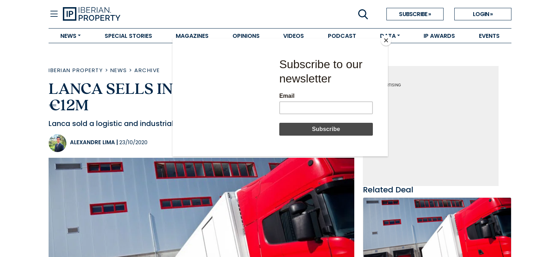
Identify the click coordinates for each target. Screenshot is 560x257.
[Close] (386, 40)
